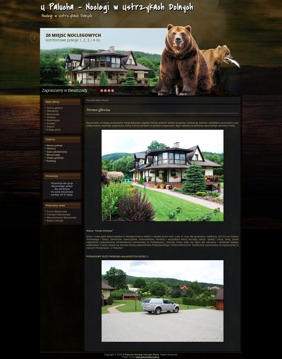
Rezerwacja (53, 120)
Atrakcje (51, 117)
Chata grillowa (55, 157)
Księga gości (54, 129)
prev (51, 61)
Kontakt (51, 123)
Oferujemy (52, 110)
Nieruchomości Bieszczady (61, 217)
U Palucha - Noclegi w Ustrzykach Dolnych (117, 7)
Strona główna (54, 107)
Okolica (51, 148)
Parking (51, 160)
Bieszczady (53, 114)
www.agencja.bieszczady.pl (148, 357)
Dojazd (50, 126)
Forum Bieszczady (57, 211)
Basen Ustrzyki (55, 220)
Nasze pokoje (54, 145)
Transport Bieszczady (58, 214)
